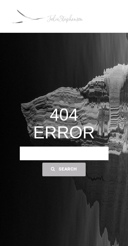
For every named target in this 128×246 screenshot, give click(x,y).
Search (64, 169)
